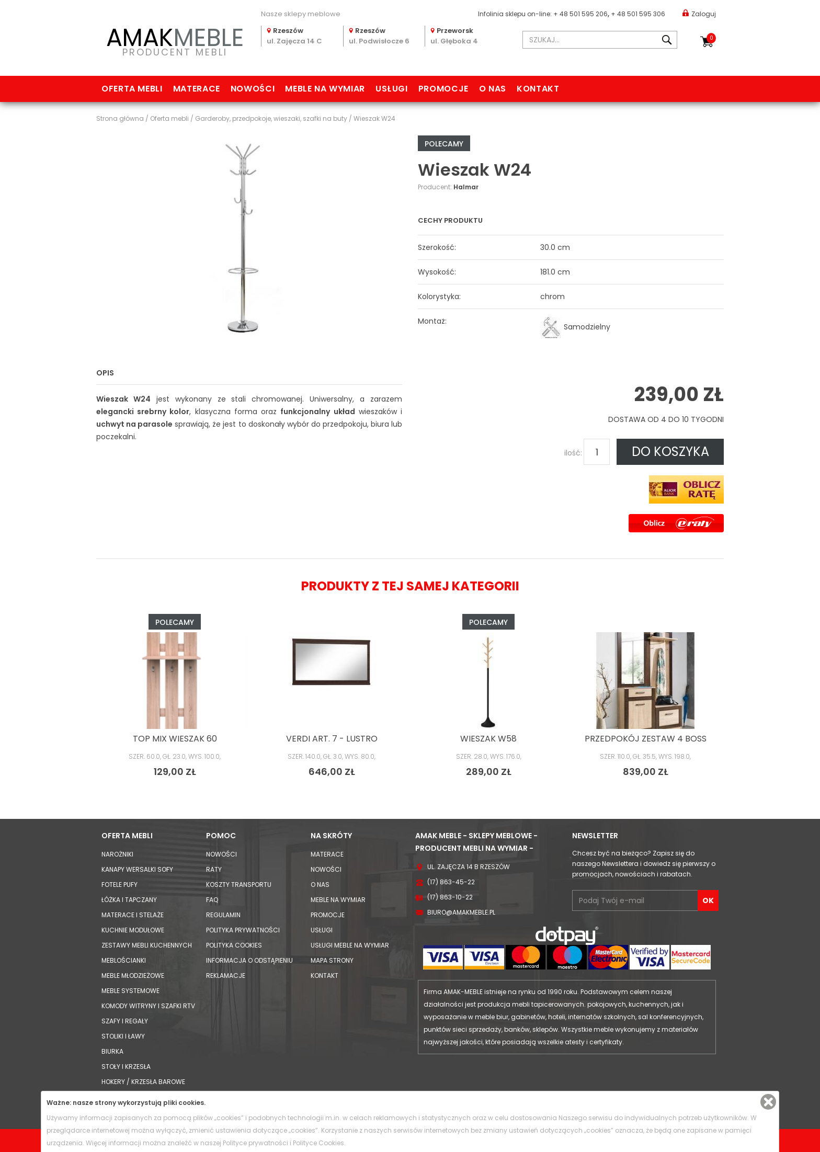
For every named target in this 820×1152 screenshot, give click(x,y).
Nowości (253, 89)
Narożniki (117, 854)
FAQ (212, 899)
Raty (214, 869)
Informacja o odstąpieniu (249, 960)
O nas (492, 89)
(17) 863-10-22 (450, 897)
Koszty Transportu (238, 884)
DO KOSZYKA (670, 451)
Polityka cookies (234, 945)
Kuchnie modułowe (132, 930)
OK (708, 900)
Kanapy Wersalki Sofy (137, 869)
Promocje (443, 89)
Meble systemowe (130, 990)
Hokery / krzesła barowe (143, 1081)
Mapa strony (332, 960)
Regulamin (223, 914)
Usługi (391, 89)
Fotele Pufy (119, 884)
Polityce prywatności (255, 1142)
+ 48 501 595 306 (638, 13)
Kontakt (538, 89)
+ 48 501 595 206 (580, 13)
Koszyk (711, 38)
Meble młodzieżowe (132, 975)
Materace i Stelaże (132, 914)
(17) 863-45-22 (451, 881)
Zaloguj (699, 13)
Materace (196, 89)
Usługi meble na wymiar (350, 945)
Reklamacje (225, 975)
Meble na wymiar (325, 89)
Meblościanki (123, 960)
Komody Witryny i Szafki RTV (148, 1005)
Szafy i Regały (124, 1021)
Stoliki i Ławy (123, 1036)
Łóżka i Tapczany (129, 899)
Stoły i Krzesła (126, 1066)
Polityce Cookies (318, 1142)
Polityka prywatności (243, 930)
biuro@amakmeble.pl (461, 912)
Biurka (112, 1051)
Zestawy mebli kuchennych (146, 945)
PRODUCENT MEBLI (174, 40)
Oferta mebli (132, 89)
